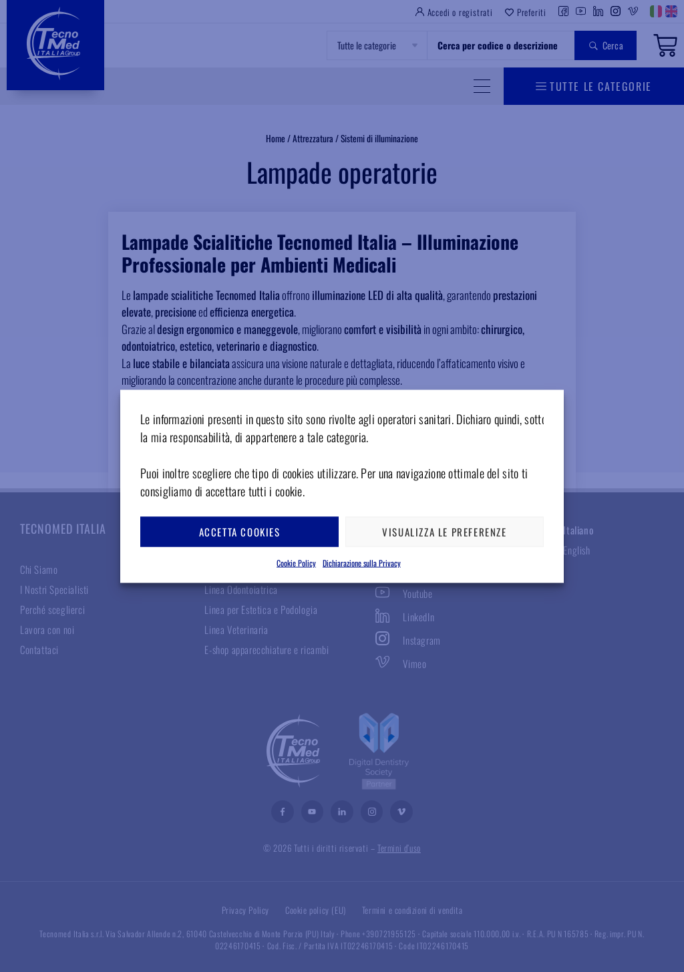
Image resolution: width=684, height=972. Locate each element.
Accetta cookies (240, 531)
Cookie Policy (296, 562)
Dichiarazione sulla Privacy (362, 562)
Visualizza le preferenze (444, 531)
